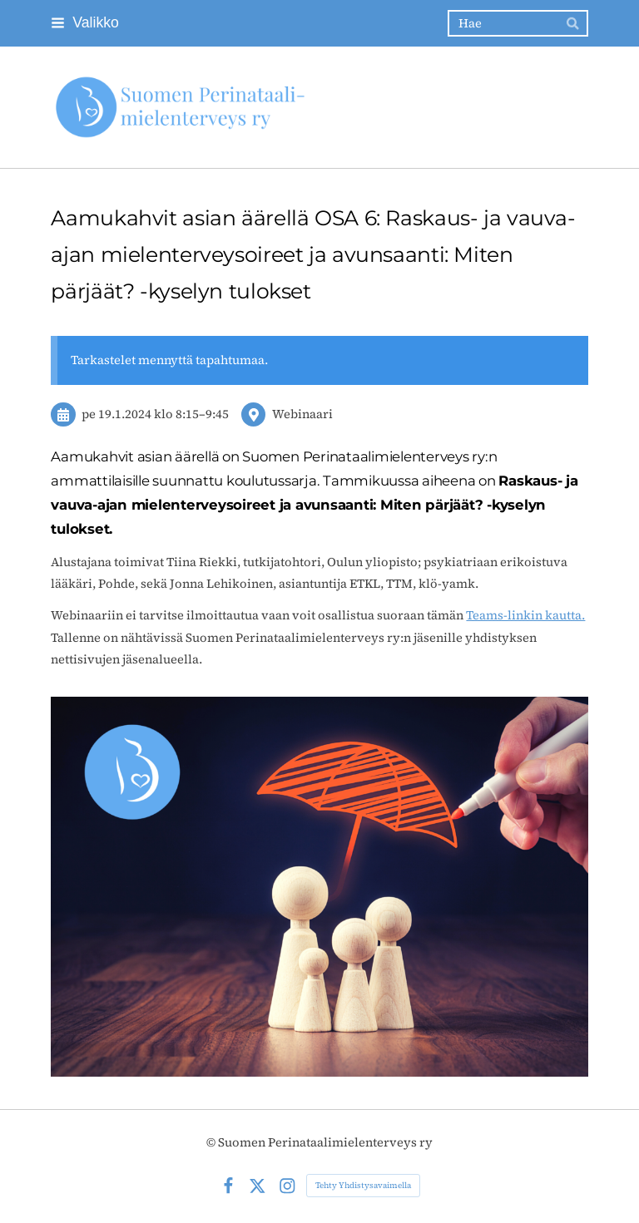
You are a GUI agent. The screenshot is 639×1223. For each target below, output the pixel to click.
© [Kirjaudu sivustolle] (212, 1142)
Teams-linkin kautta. (525, 615)
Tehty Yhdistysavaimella (363, 1185)
